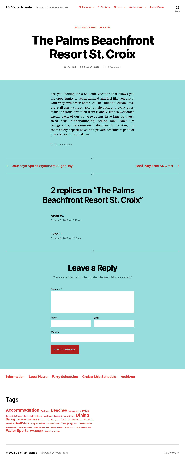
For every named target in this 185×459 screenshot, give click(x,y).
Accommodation (85, 27)
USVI (74, 67)
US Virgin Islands (19, 7)
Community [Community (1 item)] (56, 415)
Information (15, 376)
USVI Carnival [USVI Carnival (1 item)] (30, 425)
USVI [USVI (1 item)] (22, 425)
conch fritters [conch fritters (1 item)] (65, 415)
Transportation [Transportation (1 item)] (84, 422)
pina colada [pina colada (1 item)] (83, 418)
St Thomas (88, 7)
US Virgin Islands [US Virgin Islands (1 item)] (42, 425)
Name (54, 317)
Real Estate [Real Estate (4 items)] (12, 421)
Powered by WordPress (52, 450)
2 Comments (114, 67)
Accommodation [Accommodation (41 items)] (22, 409)
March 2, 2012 (92, 67)
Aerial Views (157, 7)
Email (97, 317)
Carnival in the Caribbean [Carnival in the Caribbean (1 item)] (32, 415)
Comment (56, 289)
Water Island (137, 7)
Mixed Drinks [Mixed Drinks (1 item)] (73, 418)
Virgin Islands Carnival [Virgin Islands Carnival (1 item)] (66, 425)
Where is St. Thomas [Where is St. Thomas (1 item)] (50, 429)
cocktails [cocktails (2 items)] (46, 415)
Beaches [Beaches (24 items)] (57, 409)
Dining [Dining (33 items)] (78, 414)
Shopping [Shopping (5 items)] (53, 421)
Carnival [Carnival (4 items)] (80, 410)
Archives (125, 376)
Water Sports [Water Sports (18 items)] (16, 429)
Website (55, 332)
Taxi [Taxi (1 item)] (61, 422)
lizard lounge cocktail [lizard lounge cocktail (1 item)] (42, 418)
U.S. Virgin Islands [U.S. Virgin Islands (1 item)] (12, 425)
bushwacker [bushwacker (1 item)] (70, 410)
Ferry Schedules (63, 376)
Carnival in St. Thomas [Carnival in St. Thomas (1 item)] (14, 415)
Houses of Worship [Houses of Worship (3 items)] (15, 418)
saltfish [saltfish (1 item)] (30, 422)
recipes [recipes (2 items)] (23, 422)
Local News (37, 376)
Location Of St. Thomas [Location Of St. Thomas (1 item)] (59, 418)
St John (120, 7)
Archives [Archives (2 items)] (44, 410)
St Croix (105, 7)
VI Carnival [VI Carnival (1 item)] (53, 425)
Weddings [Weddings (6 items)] (35, 429)
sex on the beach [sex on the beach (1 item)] (40, 422)
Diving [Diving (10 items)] (90, 414)
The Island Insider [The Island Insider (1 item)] (71, 422)
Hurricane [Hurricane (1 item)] (29, 418)
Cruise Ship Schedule (97, 376)
